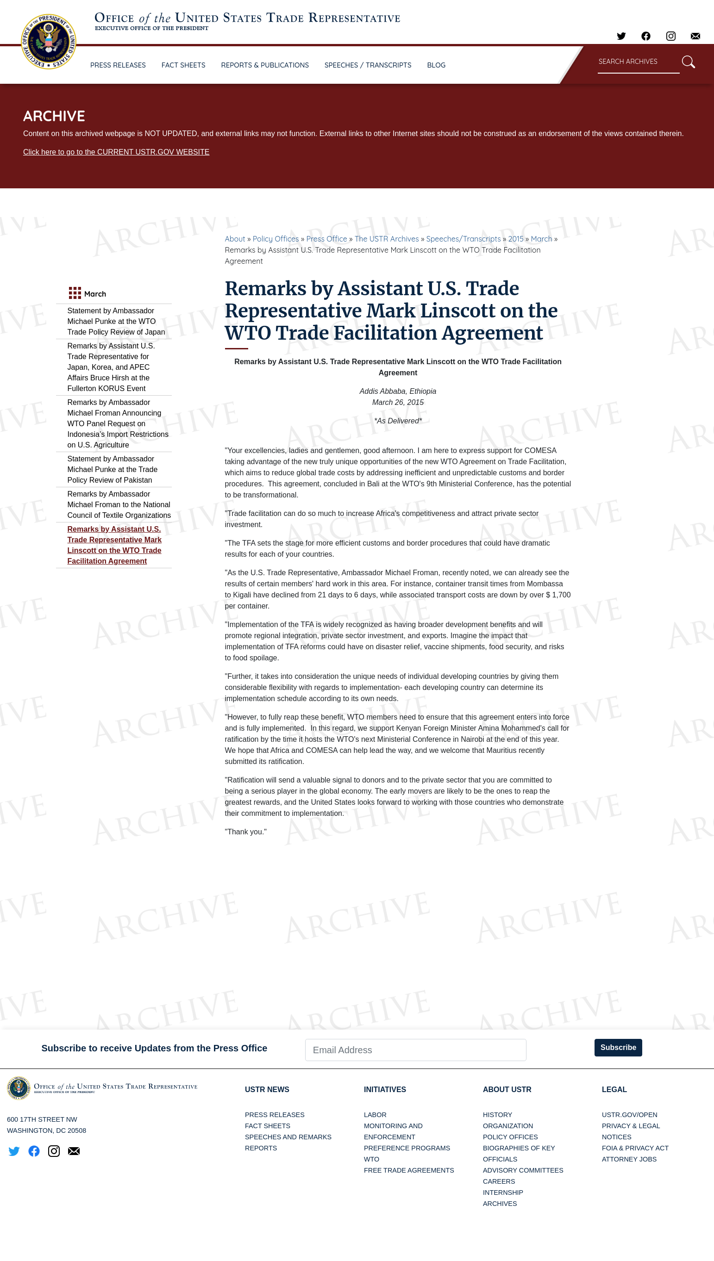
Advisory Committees (523, 1170)
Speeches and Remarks (288, 1137)
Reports (261, 1148)
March (541, 238)
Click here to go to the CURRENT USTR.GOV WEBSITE (116, 152)
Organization (508, 1126)
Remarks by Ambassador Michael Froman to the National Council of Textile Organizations (119, 504)
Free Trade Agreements (409, 1170)
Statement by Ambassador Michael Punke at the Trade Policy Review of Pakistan (113, 469)
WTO (371, 1159)
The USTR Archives (387, 238)
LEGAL (614, 1089)
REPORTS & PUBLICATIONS (265, 65)
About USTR (507, 1089)
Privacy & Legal (631, 1126)
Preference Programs (407, 1148)
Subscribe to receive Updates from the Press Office (154, 1048)
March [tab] (86, 294)
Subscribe (618, 1047)
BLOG (436, 65)
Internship (503, 1192)
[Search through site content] (639, 62)
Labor (375, 1114)
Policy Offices (276, 238)
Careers (499, 1181)
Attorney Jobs (629, 1159)
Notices (617, 1137)
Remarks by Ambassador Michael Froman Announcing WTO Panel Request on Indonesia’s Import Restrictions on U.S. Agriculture (118, 423)
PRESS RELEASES (118, 65)
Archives (500, 1203)
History (497, 1114)
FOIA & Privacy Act (635, 1148)
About (235, 238)
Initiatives (385, 1089)
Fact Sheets (267, 1126)
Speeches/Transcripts (463, 238)
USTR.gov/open (630, 1114)
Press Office (327, 238)
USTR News (267, 1089)
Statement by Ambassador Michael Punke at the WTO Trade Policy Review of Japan (116, 321)
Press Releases (275, 1114)
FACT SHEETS (184, 65)
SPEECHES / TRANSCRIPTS (368, 65)
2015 (516, 238)
